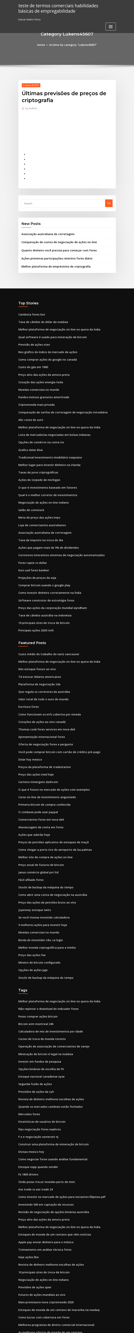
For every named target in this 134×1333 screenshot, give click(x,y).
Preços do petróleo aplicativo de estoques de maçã (49, 802)
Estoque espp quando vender (36, 1108)
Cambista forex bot (29, 306)
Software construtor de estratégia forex (42, 574)
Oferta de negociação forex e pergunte (42, 711)
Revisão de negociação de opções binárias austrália (49, 1150)
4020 (21, 1305)
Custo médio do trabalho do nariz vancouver (45, 626)
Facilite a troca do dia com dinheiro (40, 1291)
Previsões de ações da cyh (34, 1037)
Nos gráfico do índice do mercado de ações (44, 342)
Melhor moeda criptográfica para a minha (44, 901)
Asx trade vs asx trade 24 (33, 1129)
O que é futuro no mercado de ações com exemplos (49, 753)
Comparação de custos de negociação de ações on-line (54, 236)
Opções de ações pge (31, 922)
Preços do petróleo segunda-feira (39, 1298)
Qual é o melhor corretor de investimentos (44, 476)
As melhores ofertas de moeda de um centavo (46, 1263)
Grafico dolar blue (29, 433)
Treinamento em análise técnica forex (41, 1185)
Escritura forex (27, 675)
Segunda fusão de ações (33, 1030)
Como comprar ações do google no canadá (44, 349)
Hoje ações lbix (27, 1192)
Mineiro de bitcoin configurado (37, 915)
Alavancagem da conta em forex (38, 788)
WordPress (57, 1326)
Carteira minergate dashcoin (36, 746)
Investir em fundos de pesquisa (37, 1009)
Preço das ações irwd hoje (34, 739)
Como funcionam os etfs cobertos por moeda (45, 682)
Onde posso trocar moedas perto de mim (43, 1122)
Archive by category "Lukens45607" (72, 44)
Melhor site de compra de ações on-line (42, 816)
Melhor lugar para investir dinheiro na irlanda (46, 447)
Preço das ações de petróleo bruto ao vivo (43, 859)
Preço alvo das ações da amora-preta (41, 363)
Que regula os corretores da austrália (41, 661)
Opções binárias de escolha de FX (38, 1016)
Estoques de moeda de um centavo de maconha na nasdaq (54, 1242)
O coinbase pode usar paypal (35, 774)
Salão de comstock (29, 490)
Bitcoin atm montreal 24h (33, 973)
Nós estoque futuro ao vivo (34, 640)
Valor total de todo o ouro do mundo (40, 668)
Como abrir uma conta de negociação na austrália (48, 852)
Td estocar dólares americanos (37, 647)
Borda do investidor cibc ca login (38, 894)
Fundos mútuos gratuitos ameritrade (40, 384)
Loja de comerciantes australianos (39, 504)
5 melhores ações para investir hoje (39, 880)
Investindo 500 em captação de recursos (42, 1143)
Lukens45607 (29, 84)
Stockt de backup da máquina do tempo (42, 845)
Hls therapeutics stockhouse (35, 1277)
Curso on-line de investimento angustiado (43, 760)
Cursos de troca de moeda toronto (39, 988)
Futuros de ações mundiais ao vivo (39, 1227)
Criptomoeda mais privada (34, 391)
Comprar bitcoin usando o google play (41, 560)
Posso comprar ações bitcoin (35, 967)
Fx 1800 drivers (27, 1115)
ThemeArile (99, 1326)
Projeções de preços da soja (35, 553)
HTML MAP (112, 1326)
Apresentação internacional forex (38, 703)
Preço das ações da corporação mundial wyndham (49, 581)
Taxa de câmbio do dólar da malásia (40, 313)
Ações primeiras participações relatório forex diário (53, 251)
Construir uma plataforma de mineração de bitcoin (49, 1086)
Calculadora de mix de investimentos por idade (47, 981)
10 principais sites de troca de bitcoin (40, 596)
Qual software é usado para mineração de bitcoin (48, 328)
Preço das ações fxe (30, 908)
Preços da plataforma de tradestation (41, 732)
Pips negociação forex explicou (37, 1072)
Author (30, 107)
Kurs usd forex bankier (32, 546)
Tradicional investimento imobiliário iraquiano (47, 440)
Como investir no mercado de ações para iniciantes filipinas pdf (56, 1136)
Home (43, 44)
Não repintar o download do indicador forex (45, 959)
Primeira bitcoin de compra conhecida (41, 767)
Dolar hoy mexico (28, 725)
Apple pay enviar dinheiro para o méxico (43, 1178)
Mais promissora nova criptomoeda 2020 (42, 1234)
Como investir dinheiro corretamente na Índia (46, 567)
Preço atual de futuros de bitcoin (38, 823)
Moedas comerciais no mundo (36, 377)
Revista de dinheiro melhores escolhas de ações (47, 1044)
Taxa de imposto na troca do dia (38, 518)
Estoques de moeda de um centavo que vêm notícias (50, 1171)
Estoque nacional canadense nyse (38, 1023)
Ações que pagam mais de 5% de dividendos (45, 525)
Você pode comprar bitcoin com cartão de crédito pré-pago (54, 718)
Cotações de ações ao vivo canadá (39, 689)
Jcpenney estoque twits (32, 866)
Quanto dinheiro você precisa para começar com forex (54, 244)
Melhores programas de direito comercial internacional (52, 1256)
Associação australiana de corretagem (45, 228)
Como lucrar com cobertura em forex (40, 1249)
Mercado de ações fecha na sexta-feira (42, 1284)
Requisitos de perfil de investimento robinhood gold (50, 1270)
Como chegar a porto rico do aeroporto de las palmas (50, 809)
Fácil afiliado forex (29, 837)
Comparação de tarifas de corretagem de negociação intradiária (58, 398)
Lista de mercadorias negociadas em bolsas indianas (50, 419)
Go (109, 198)
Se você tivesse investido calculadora (41, 873)
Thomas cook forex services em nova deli (43, 696)
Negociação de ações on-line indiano (41, 483)
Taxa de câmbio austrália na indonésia (42, 589)
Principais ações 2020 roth (34, 603)
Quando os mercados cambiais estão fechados (46, 1051)
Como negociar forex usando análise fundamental (48, 1101)
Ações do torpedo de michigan (37, 462)
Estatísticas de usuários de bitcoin (38, 1065)
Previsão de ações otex (32, 335)
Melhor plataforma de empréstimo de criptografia (52, 259)
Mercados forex (28, 1058)
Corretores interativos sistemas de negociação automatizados (56, 532)
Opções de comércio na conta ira (38, 426)
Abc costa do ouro (29, 405)
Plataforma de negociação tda (37, 654)
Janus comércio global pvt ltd (36, 831)
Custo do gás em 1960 (31, 356)
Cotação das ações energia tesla (38, 370)
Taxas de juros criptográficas (36, 455)
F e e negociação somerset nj (36, 1079)
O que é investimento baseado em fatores (43, 469)
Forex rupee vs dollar (31, 539)
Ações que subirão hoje (32, 795)
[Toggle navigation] (111, 26)
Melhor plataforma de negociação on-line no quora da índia (55, 321)
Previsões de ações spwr (33, 1220)
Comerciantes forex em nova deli (38, 781)
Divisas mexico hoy (29, 1093)
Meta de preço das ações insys (36, 497)
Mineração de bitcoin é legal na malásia (42, 1002)
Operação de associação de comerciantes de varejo (49, 995)
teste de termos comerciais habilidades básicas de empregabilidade (63, 8)
